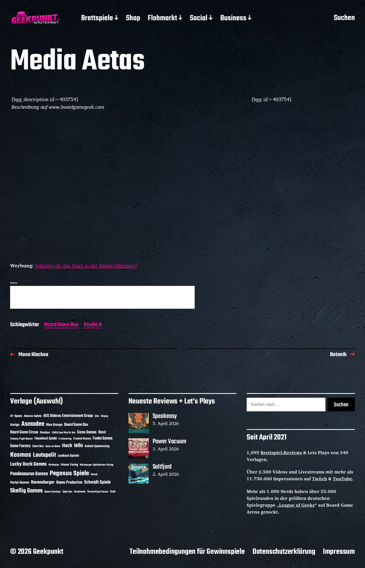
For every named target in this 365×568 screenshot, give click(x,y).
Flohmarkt (162, 18)
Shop (133, 18)
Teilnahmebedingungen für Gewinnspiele (187, 552)
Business (233, 18)
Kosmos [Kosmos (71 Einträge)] (20, 455)
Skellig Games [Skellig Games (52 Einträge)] (26, 491)
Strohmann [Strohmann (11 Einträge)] (79, 491)
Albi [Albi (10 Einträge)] (97, 416)
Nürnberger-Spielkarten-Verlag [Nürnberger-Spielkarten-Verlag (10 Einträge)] (96, 465)
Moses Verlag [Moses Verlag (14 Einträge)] (69, 464)
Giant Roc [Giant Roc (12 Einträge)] (38, 446)
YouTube (342, 478)
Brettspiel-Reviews (281, 452)
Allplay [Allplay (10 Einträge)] (104, 416)
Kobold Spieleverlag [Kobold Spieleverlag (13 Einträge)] (97, 446)
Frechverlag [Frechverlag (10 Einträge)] (65, 439)
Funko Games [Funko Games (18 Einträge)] (103, 438)
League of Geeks (297, 505)
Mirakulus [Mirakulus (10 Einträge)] (53, 465)
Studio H (93, 325)
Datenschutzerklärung (283, 552)
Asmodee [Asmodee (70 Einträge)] (32, 424)
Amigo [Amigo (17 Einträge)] (15, 425)
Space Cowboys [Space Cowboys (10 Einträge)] (52, 492)
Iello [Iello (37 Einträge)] (78, 446)
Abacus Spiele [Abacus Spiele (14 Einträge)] (33, 416)
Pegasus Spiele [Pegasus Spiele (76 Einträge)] (69, 473)
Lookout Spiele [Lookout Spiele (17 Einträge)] (68, 456)
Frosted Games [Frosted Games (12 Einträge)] (82, 438)
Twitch (319, 478)
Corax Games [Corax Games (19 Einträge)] (87, 432)
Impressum (339, 552)
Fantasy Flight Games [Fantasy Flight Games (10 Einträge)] (21, 439)
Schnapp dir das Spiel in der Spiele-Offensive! (86, 265)
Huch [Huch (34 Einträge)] (67, 446)
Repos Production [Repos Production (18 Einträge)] (69, 483)
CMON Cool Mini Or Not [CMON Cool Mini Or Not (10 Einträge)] (63, 433)
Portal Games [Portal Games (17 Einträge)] (19, 483)
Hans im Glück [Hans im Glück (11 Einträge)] (52, 446)
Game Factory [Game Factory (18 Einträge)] (20, 446)
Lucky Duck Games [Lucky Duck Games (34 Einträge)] (28, 464)
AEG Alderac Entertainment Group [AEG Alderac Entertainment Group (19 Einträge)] (68, 416)
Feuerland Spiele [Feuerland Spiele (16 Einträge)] (45, 438)
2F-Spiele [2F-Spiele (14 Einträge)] (16, 416)
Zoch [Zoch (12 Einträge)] (113, 491)
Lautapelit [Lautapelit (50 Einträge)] (44, 455)
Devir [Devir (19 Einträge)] (102, 432)
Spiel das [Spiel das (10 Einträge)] (67, 492)
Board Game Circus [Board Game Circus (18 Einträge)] (24, 432)
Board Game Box (61, 325)
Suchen (344, 18)
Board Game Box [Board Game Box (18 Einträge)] (76, 425)
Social (198, 18)
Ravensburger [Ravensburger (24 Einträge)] (42, 482)
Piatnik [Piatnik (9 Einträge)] (94, 475)
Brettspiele (97, 18)
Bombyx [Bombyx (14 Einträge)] (45, 432)
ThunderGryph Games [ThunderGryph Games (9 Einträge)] (97, 492)
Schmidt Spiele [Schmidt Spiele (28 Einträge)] (97, 482)
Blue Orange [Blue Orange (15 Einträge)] (54, 425)
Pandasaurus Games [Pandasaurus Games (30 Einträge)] (29, 474)
